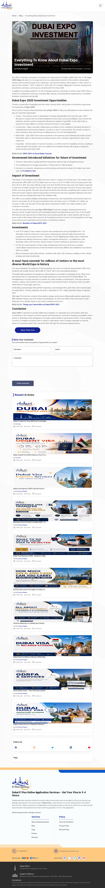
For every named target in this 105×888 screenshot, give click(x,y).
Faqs (33, 830)
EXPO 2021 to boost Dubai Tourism (37, 154)
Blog (33, 826)
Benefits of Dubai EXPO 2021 (35, 223)
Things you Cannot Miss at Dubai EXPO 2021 (41, 304)
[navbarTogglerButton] (100, 5)
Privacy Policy (64, 826)
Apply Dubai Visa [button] (27, 330)
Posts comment (23, 383)
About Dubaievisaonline (40, 822)
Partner (34, 833)
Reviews (35, 837)
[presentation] (29, 372)
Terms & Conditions (66, 822)
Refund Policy (64, 830)
